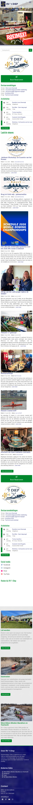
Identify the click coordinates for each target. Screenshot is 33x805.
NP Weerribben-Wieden (10, 777)
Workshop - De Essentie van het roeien (22, 122)
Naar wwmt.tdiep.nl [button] (6, 740)
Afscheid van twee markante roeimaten (15, 452)
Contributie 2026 (9, 93)
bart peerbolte (19, 454)
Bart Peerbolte (18, 375)
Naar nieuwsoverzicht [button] (7, 471)
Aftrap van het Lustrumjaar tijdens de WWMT (14, 293)
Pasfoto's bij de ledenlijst (11, 95)
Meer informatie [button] (5, 648)
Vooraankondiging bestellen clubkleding (16, 89)
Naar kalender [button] (5, 128)
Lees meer (14, 172)
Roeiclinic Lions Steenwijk (19, 102)
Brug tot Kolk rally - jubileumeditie (13, 194)
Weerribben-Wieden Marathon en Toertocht (16, 771)
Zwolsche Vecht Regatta (18, 117)
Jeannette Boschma (19, 161)
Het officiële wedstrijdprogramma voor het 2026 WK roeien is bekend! (15, 248)
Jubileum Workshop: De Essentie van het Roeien (16, 158)
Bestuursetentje (7, 373)
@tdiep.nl (4, 796)
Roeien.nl (6, 773)
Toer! (5, 775)
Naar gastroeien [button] (5, 694)
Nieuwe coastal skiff (8, 411)
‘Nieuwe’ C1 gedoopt (9, 333)
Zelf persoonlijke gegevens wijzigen (15, 91)
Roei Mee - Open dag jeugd (19, 107)
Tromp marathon (16, 112)
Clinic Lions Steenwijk (11, 88)
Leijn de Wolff (18, 413)
